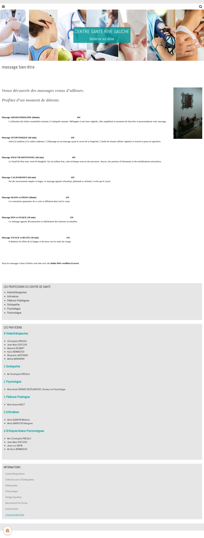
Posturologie (11, 491)
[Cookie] (7, 531)
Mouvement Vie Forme (16, 503)
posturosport (11, 508)
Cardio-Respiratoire (15, 473)
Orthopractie (11, 485)
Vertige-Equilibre (13, 497)
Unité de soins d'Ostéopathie (19, 479)
